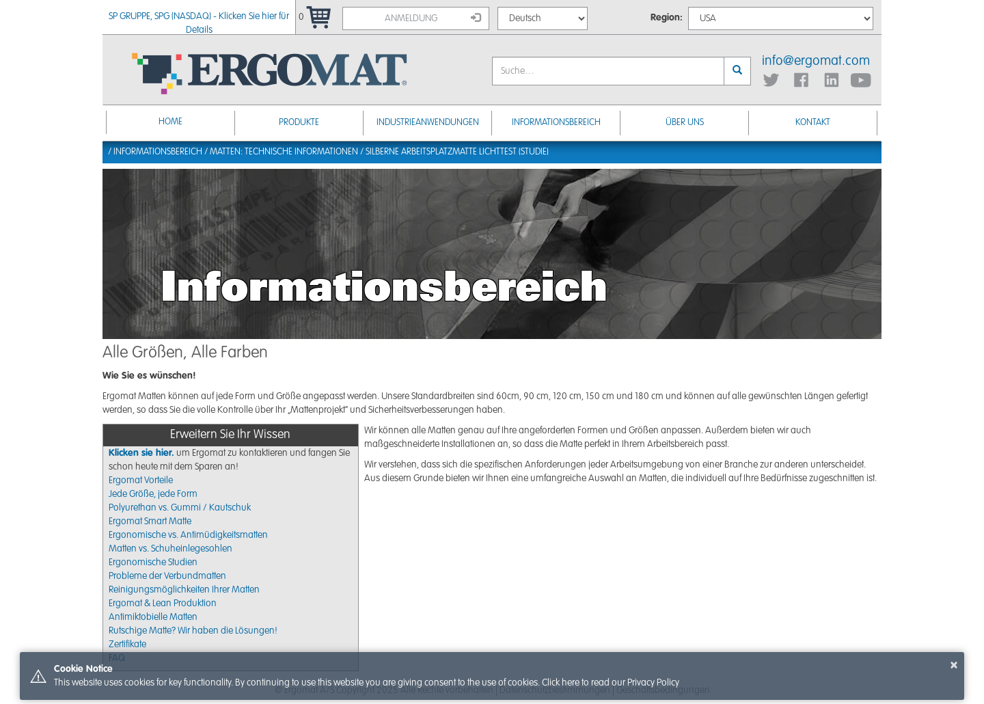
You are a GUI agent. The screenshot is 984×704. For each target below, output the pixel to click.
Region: (667, 18)
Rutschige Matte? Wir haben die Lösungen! (193, 631)
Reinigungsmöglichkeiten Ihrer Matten (184, 590)
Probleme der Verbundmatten (167, 576)
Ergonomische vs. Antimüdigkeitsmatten (188, 535)
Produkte (299, 122)
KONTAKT (812, 122)
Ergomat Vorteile (141, 480)
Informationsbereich (556, 122)
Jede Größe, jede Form (153, 494)
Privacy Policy (653, 683)
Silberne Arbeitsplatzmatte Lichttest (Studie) (457, 152)
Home (170, 122)
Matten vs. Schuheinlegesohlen (170, 549)
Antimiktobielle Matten (153, 617)
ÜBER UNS (685, 122)
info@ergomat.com (816, 61)
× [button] (954, 665)
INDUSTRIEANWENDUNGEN (428, 122)
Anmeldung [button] (432, 17)
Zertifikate (127, 644)
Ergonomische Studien (153, 562)
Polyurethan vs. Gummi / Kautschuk (180, 508)
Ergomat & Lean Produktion (163, 603)
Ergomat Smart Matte (150, 521)
